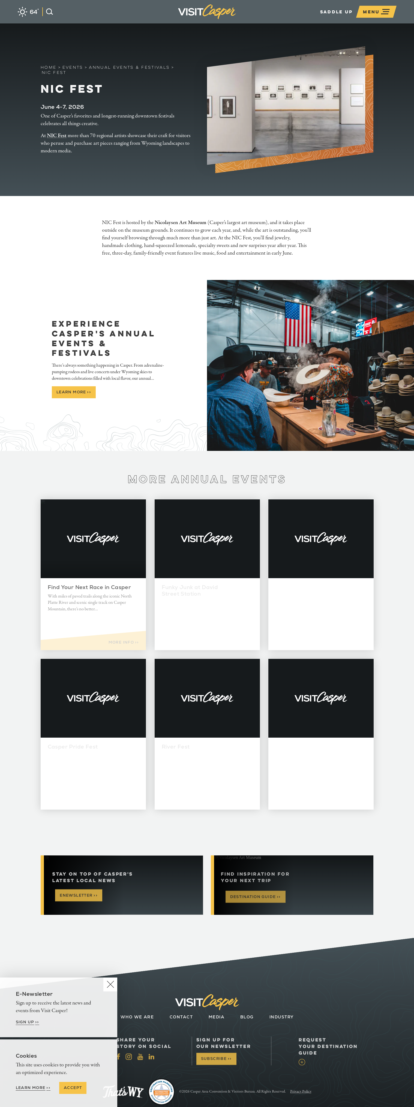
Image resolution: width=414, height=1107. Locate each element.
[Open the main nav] (376, 12)
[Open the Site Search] (47, 11)
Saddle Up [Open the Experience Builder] (336, 12)
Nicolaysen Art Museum (180, 222)
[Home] (236, 20)
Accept (73, 1087)
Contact (181, 1016)
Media (217, 1016)
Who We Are (137, 1016)
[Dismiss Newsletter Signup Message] (110, 984)
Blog (247, 1016)
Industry (281, 1016)
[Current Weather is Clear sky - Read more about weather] (28, 12)
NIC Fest (57, 135)
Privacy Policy (300, 1091)
